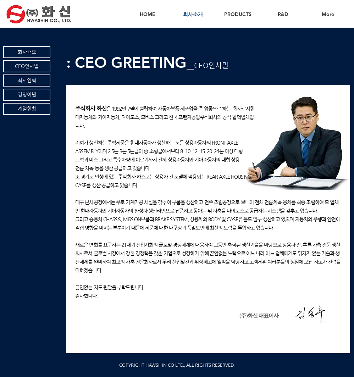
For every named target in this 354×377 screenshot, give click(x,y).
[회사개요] (26, 52)
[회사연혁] (26, 80)
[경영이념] (26, 95)
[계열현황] (26, 109)
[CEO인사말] (26, 66)
